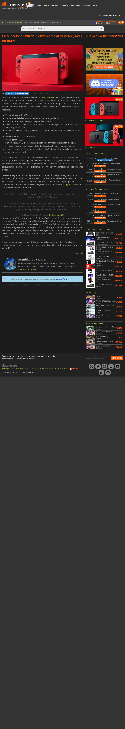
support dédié (70, 184)
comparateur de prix (25, 245)
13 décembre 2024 (57, 215)
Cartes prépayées (51, 5)
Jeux (39, 5)
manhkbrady (34, 93)
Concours (75, 5)
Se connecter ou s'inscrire (110, 15)
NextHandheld (47, 97)
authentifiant (61, 279)
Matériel (86, 5)
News (95, 5)
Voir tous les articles (27, 269)
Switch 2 (48, 100)
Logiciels (64, 5)
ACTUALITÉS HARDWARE (16, 93)
